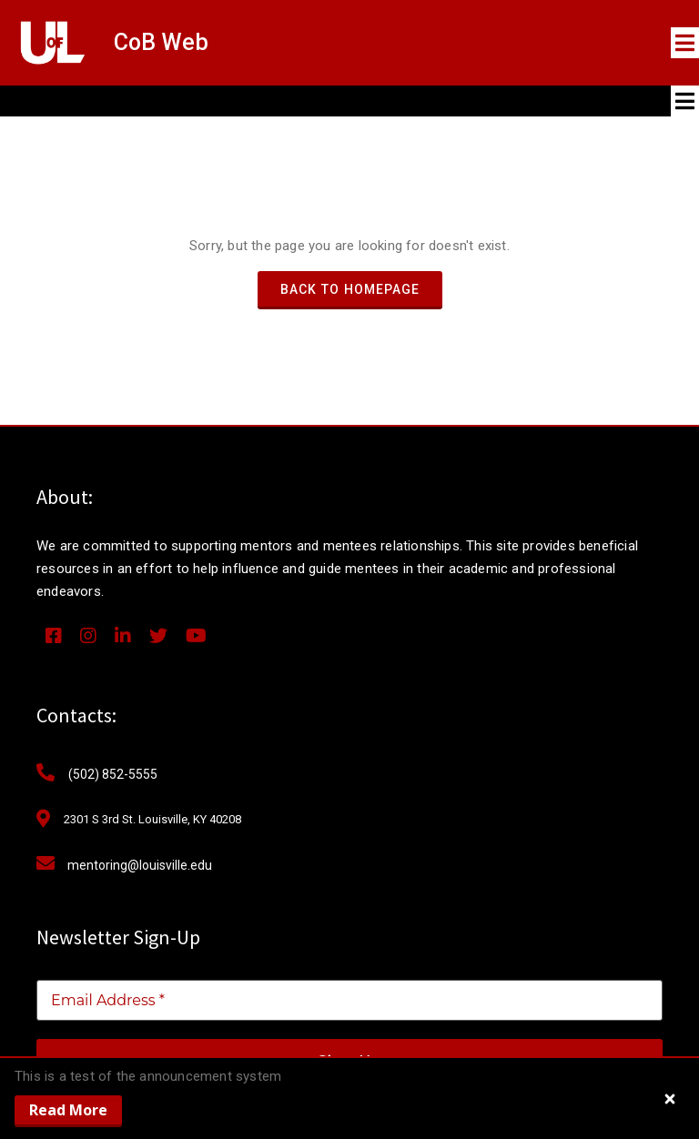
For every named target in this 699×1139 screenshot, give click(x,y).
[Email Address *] (349, 1000)
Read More (68, 1110)
